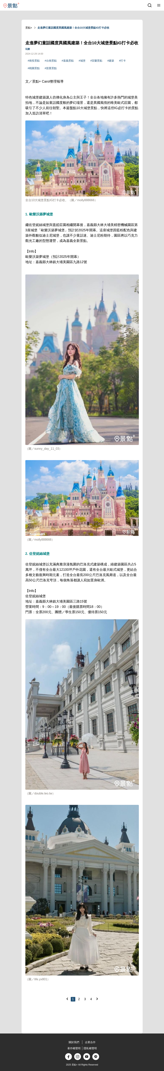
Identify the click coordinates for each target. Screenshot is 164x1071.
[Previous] (67, 999)
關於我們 (74, 1042)
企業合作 (90, 1042)
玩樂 (27, 49)
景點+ (28, 27)
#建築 (110, 60)
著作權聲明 (74, 1048)
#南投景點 (34, 60)
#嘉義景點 (68, 60)
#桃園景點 (34, 68)
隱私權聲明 (90, 1048)
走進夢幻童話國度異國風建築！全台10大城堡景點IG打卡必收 (73, 27)
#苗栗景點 (51, 68)
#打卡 (122, 60)
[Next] (97, 999)
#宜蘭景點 (96, 60)
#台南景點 (51, 60)
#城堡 (82, 60)
